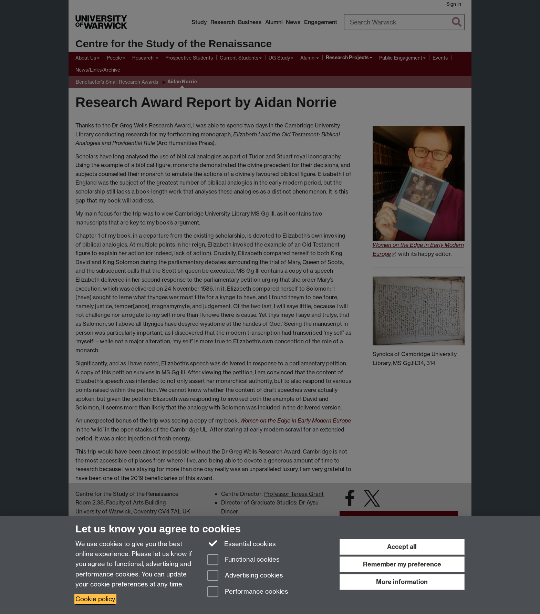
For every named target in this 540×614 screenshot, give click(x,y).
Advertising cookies (245, 576)
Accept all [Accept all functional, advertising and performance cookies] (402, 547)
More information (402, 582)
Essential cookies (241, 543)
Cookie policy (95, 599)
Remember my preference (402, 564)
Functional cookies (243, 560)
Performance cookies (247, 592)
